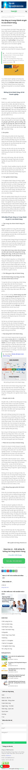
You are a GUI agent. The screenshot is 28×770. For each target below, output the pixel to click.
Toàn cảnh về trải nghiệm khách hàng (16, 657)
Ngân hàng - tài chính (7, 706)
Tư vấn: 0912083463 (14, 561)
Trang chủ (3, 16)
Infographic (5, 632)
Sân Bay (4, 714)
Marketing (4, 637)
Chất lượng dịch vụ (7, 621)
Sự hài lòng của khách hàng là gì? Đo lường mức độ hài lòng (16, 675)
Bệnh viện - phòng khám (8, 700)
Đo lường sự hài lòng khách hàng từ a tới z (17, 663)
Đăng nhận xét (5, 587)
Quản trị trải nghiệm (7, 640)
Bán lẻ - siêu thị (6, 697)
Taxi (3, 717)
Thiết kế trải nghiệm (7, 643)
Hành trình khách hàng (8, 629)
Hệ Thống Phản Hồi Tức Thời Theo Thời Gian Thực (16, 669)
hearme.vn (8, 755)
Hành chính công (6, 703)
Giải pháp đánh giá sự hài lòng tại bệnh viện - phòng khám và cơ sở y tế (16, 683)
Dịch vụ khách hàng (7, 624)
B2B (3, 695)
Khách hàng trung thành (10, 567)
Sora (7, 768)
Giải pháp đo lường (7, 627)
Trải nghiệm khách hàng (11, 16)
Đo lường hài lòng (7, 648)
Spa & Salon (5, 711)
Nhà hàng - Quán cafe (8, 708)
